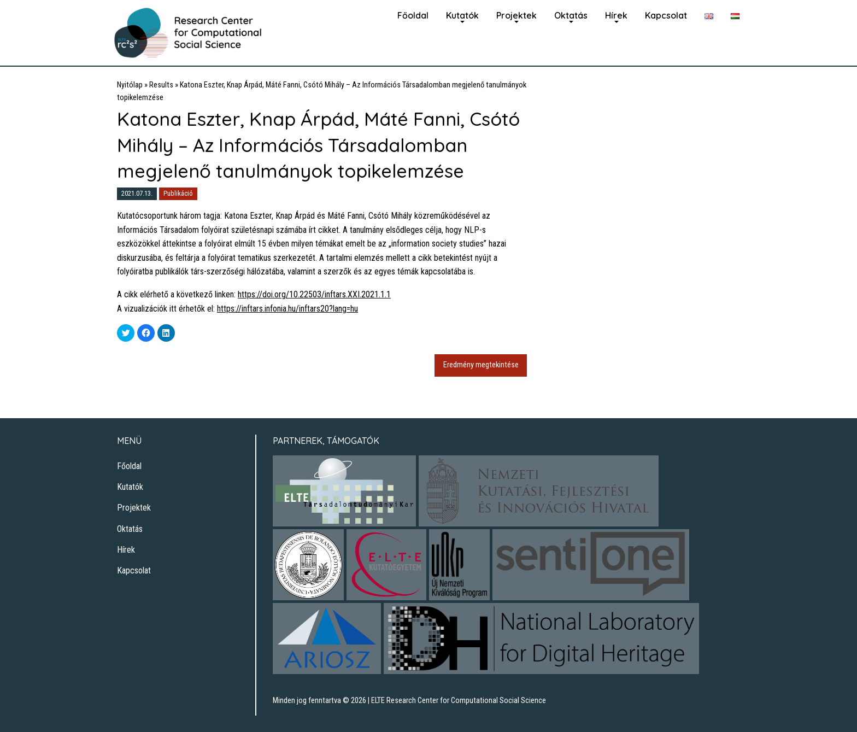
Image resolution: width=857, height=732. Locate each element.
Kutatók (462, 15)
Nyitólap (130, 85)
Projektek (516, 15)
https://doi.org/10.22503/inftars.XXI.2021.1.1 (314, 294)
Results (161, 85)
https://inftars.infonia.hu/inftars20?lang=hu (287, 308)
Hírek (616, 15)
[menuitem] (413, 14)
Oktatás (571, 15)
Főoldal (412, 15)
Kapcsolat (666, 15)
